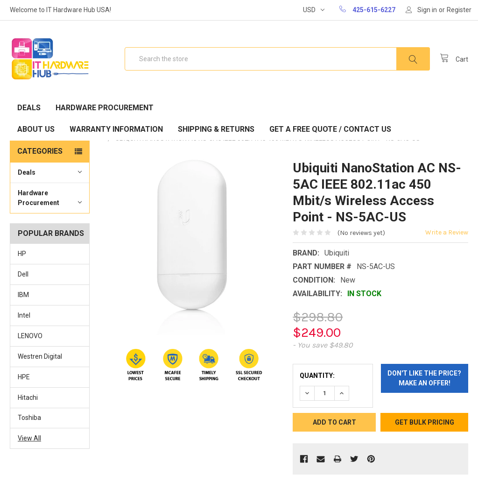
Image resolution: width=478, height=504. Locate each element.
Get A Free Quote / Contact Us (330, 129)
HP (22, 253)
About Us (36, 129)
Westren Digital (40, 356)
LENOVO (30, 336)
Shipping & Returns (216, 129)
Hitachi (28, 397)
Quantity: (317, 375)
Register (459, 10)
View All (29, 438)
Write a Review (446, 232)
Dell (23, 274)
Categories (40, 151)
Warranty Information (116, 129)
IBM (23, 294)
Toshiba (29, 417)
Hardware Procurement (105, 107)
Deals (29, 107)
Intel (24, 315)
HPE (24, 377)
